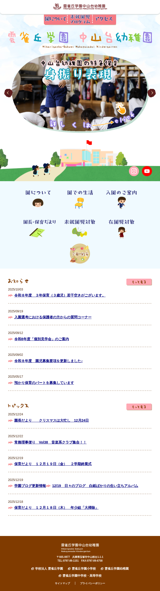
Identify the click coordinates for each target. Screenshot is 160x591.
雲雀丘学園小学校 (84, 568)
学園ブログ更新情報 (30, 486)
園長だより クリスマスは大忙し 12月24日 (51, 420)
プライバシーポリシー (92, 583)
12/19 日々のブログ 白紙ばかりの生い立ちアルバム (95, 486)
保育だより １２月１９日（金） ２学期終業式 (53, 464)
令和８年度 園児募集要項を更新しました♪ (48, 361)
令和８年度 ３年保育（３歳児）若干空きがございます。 (60, 295)
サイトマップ (62, 583)
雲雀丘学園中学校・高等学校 (82, 575)
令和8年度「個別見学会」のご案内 (41, 339)
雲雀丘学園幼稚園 (117, 568)
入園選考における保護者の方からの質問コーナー (53, 317)
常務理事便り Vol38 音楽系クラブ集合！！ (50, 442)
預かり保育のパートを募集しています (44, 383)
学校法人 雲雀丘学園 (49, 568)
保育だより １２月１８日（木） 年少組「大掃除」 (56, 508)
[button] (8, 93)
